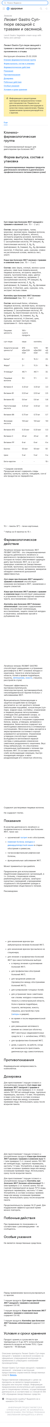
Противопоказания (12, 75)
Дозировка (8, 78)
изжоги (29, 678)
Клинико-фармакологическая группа (20, 60)
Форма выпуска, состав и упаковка (19, 64)
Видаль (13, 1375)
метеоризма (18, 678)
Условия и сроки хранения (15, 90)
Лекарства (8, 16)
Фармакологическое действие (17, 67)
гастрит (23, 837)
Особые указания (11, 86)
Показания (8, 71)
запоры (15, 1014)
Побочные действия (12, 82)
